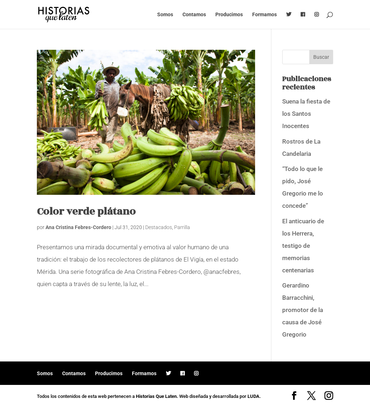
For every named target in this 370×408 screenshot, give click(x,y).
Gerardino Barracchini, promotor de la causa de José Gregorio (302, 310)
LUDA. (254, 396)
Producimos (229, 14)
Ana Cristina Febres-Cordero (78, 227)
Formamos (264, 14)
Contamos (194, 14)
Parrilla (182, 227)
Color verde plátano (86, 211)
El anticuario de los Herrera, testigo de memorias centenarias (303, 246)
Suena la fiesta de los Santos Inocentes (306, 114)
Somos (165, 14)
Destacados (158, 227)
